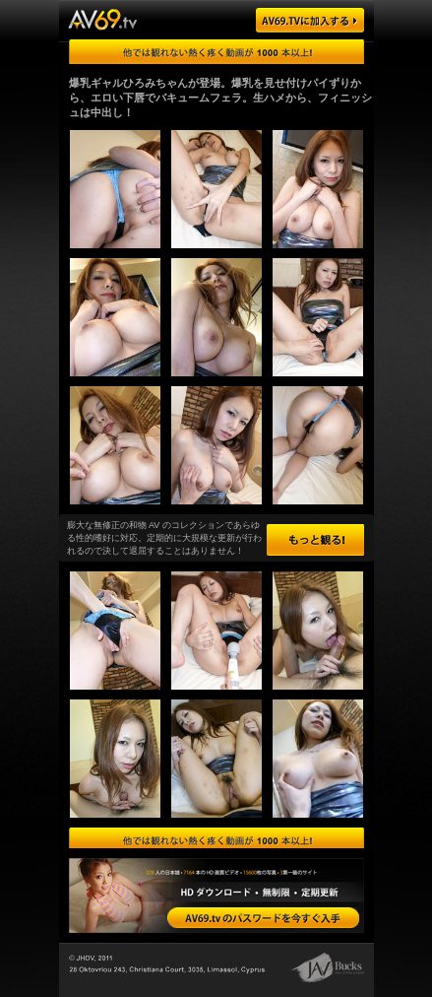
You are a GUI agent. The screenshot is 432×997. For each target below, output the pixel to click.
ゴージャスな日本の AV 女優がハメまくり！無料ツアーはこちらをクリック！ (216, 51)
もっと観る (315, 540)
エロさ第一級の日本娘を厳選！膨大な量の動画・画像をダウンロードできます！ (216, 840)
